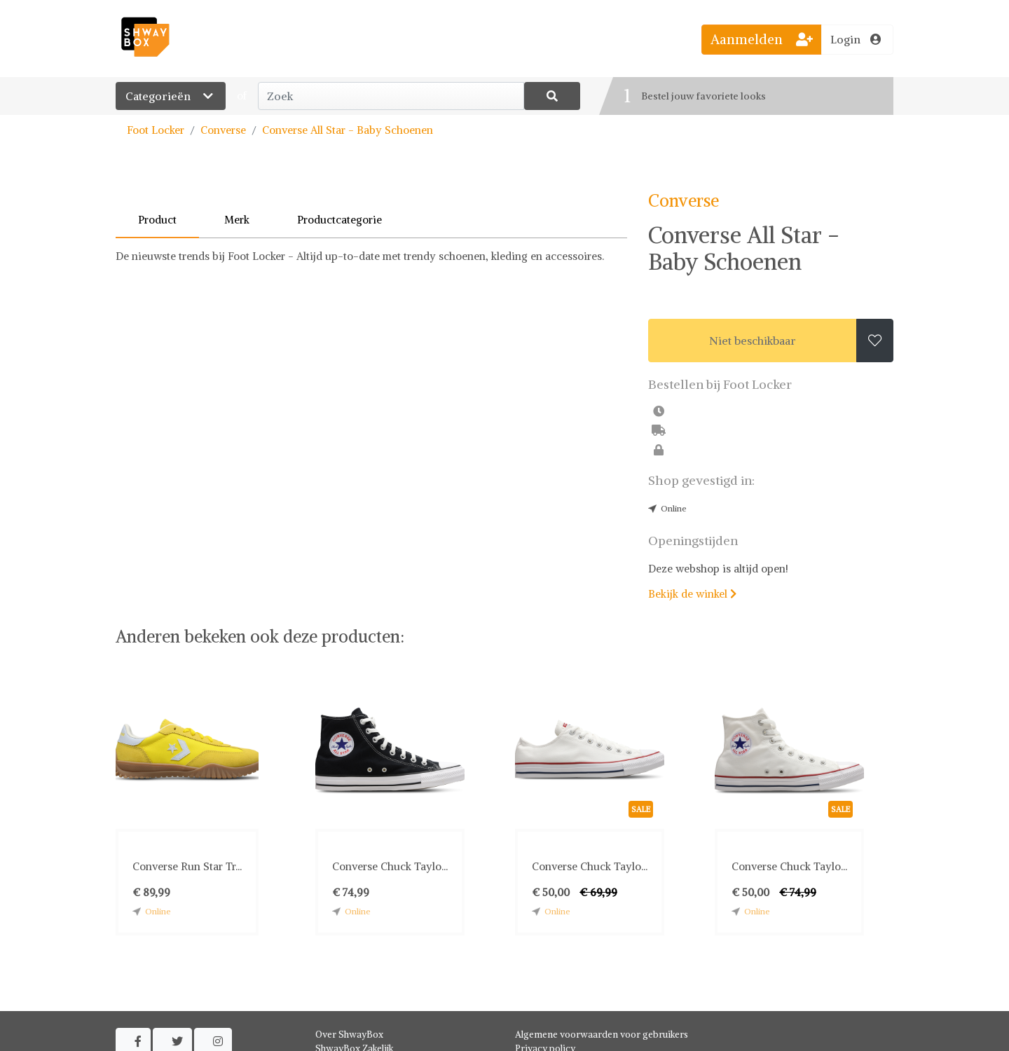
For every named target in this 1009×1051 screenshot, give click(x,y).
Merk (236, 219)
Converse (223, 130)
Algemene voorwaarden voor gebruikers (601, 1034)
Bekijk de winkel (692, 593)
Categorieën (170, 96)
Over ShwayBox (349, 1034)
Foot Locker (155, 130)
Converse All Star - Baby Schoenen (347, 130)
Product (157, 219)
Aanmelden (762, 39)
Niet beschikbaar (752, 341)
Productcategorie (339, 219)
